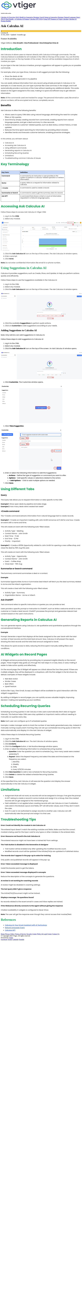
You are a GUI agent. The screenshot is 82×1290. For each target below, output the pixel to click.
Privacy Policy (10, 934)
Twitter (10, 939)
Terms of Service (20, 934)
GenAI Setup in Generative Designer (52, 17)
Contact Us (55, 934)
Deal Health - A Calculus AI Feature (17, 19)
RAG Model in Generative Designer (27, 17)
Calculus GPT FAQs (36, 19)
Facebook (4, 939)
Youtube (21, 939)
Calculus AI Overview (8, 17)
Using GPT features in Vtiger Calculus (55, 19)
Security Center (32, 934)
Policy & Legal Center (44, 934)
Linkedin (15, 939)
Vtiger (11, 938)
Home (3, 934)
